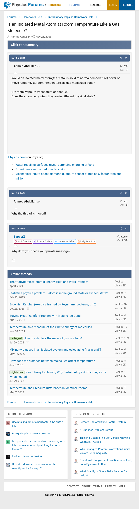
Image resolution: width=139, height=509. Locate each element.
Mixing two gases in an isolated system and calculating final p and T (55, 349)
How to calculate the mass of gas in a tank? (53, 338)
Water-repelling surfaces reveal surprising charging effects (54, 164)
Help (122, 486)
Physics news (17, 157)
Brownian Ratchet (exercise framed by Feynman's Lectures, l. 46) (52, 304)
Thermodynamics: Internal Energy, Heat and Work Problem (48, 282)
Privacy (110, 486)
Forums (75, 5)
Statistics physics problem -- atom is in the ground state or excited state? (58, 293)
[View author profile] (86, 241)
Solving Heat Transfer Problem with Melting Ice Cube (45, 315)
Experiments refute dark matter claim (40, 169)
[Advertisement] (69, 125)
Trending (94, 5)
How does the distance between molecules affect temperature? (52, 361)
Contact (73, 486)
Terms (97, 486)
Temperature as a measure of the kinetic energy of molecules (50, 327)
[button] (63, 5)
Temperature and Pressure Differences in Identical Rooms (48, 388)
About (86, 486)
